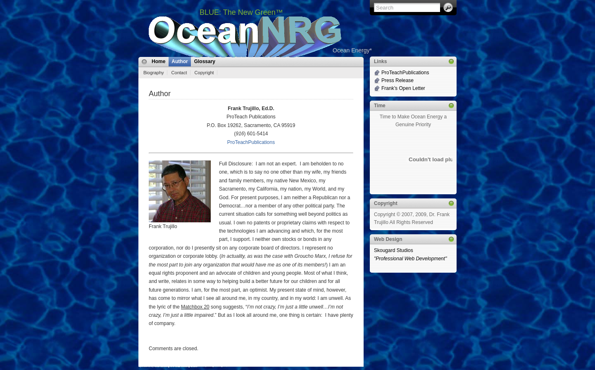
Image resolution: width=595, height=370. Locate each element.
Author (179, 61)
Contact (179, 72)
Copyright (204, 72)
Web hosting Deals (186, 366)
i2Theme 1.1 (146, 366)
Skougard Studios (413, 254)
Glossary (204, 61)
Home (158, 61)
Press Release (397, 80)
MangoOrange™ (216, 366)
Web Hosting (162, 366)
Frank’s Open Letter (403, 88)
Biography (153, 72)
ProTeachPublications (251, 142)
